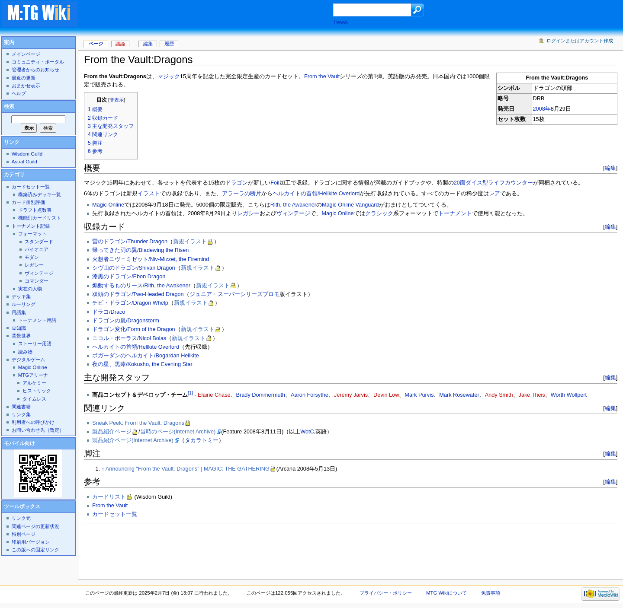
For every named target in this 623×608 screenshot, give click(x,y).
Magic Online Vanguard (350, 205)
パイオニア (36, 249)
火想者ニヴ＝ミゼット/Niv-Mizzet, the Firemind (150, 259)
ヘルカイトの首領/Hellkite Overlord (316, 194)
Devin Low (386, 395)
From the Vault (322, 76)
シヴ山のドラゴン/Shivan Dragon (133, 268)
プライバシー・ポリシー (386, 592)
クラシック (379, 213)
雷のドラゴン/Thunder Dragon (129, 242)
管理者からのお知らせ (35, 69)
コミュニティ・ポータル (38, 61)
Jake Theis (532, 395)
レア (494, 194)
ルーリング (23, 304)
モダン (32, 257)
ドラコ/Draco (108, 312)
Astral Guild (24, 161)
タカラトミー (201, 440)
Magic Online (108, 205)
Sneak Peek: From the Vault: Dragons (138, 423)
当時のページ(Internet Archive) (178, 432)
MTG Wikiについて (446, 592)
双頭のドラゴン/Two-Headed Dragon (138, 294)
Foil (274, 183)
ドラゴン (236, 183)
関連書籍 (21, 406)
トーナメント (455, 213)
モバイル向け (19, 443)
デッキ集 (21, 296)
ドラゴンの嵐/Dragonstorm (125, 321)
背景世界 (21, 335)
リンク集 (21, 414)
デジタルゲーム (28, 359)
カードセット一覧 (114, 514)
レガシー (248, 213)
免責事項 (490, 592)
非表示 (116, 99)
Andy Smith (499, 395)
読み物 (25, 351)
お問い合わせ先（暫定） (38, 430)
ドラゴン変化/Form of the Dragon (133, 329)
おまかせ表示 (26, 85)
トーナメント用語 (37, 320)
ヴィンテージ (293, 213)
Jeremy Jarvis (351, 395)
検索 (9, 106)
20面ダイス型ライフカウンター (493, 183)
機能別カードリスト (39, 217)
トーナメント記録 (31, 226)
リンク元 (21, 518)
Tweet (340, 22)
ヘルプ (19, 93)
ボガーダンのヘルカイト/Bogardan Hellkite (145, 356)
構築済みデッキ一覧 (39, 194)
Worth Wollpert (569, 395)
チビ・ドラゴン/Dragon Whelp (130, 303)
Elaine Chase (214, 395)
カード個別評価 (28, 202)
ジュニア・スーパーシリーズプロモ (234, 294)
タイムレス (34, 398)
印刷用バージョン (31, 541)
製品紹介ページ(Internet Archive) (132, 440)
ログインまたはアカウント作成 (579, 40)
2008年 (542, 109)
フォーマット (32, 233)
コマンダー (36, 280)
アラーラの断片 (241, 194)
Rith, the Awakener (293, 205)
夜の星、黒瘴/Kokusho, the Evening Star (142, 364)
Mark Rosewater (459, 395)
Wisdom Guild (27, 153)
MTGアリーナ (33, 375)
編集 (610, 168)
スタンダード (39, 241)
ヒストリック (36, 390)
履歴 (169, 43)
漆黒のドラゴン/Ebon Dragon (128, 277)
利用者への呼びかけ (33, 422)
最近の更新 (23, 77)
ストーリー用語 (34, 343)
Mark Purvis (419, 395)
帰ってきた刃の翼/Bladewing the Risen (140, 250)
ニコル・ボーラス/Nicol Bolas (129, 338)
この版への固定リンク (35, 549)
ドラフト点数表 (34, 210)
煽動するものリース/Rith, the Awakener (141, 286)
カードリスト (109, 497)
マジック (168, 76)
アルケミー (34, 382)
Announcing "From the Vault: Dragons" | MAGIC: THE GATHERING (188, 469)
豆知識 (19, 328)
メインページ (26, 54)
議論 (120, 43)
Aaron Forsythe (309, 395)
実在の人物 (30, 288)
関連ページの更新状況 (35, 526)
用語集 (19, 312)
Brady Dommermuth (261, 395)
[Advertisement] (213, 15)
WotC (307, 432)
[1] (190, 392)
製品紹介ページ (112, 432)
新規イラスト (190, 242)
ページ (96, 43)
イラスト (149, 194)
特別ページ (23, 534)
